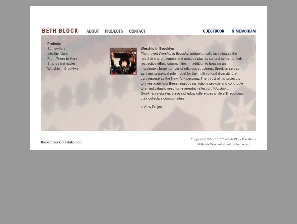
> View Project (152, 107)
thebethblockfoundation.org (61, 142)
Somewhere (56, 48)
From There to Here (62, 58)
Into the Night (57, 53)
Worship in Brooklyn (62, 68)
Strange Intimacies (61, 63)
